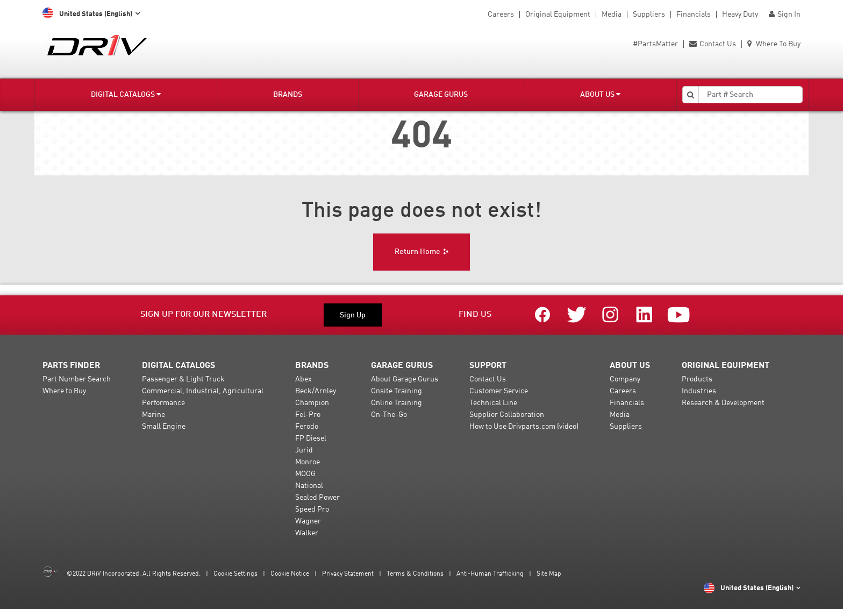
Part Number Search (76, 379)
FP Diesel (310, 438)
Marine (153, 415)
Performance (163, 403)
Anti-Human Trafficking (490, 574)
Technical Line (493, 403)
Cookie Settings (235, 574)
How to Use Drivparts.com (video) (523, 426)
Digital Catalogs (126, 94)
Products (697, 379)
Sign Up (353, 315)
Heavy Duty (740, 14)
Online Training (396, 403)
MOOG (305, 474)
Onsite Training (396, 391)
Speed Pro (312, 509)
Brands (287, 94)
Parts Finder (71, 366)
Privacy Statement (348, 574)
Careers (501, 14)
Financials (693, 14)
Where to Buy (64, 391)
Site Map (549, 574)
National (309, 486)
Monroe (307, 462)
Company (625, 379)
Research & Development (723, 403)
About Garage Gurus (404, 379)
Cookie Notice (289, 574)
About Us (600, 94)
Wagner (308, 521)
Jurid (304, 450)
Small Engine (163, 426)
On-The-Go (389, 415)
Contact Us (712, 44)
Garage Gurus (441, 94)
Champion (312, 403)
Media (611, 14)
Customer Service (498, 391)
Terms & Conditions (415, 574)
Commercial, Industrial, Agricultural (202, 391)
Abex (303, 379)
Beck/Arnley (315, 391)
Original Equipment (557, 14)
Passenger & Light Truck (183, 379)
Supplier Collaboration (506, 415)
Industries (699, 391)
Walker (306, 533)
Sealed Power (317, 497)
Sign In (785, 14)
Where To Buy (774, 44)
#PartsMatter (655, 44)
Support (487, 366)
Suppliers (649, 14)
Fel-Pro (307, 415)
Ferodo (306, 426)
